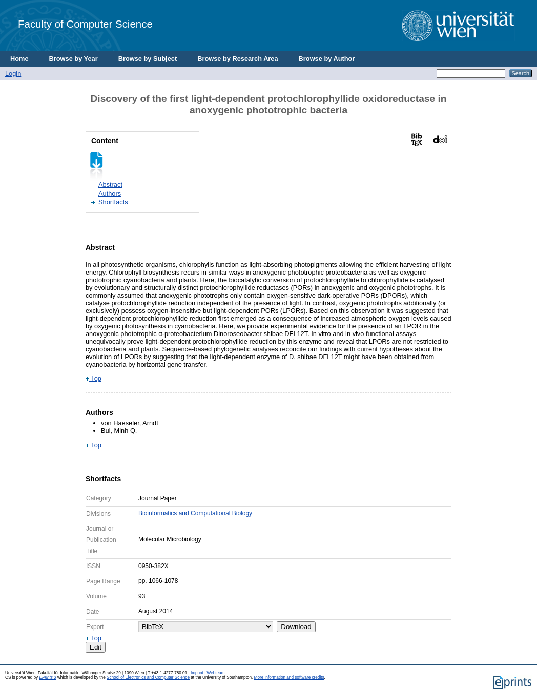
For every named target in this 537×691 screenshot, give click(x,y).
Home (19, 58)
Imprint (197, 673)
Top (93, 378)
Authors (109, 193)
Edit (95, 647)
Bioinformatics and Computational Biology (195, 513)
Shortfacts (113, 202)
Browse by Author (327, 58)
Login (13, 73)
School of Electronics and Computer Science (148, 677)
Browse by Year (73, 58)
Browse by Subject (147, 58)
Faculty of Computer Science (85, 24)
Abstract (110, 185)
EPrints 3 (47, 677)
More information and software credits (289, 677)
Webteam (216, 673)
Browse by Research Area (237, 58)
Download (296, 627)
